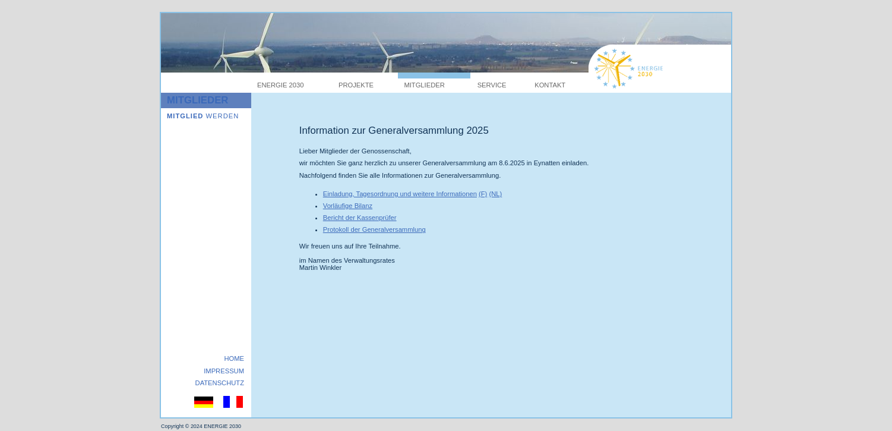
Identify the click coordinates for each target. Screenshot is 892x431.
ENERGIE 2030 (280, 85)
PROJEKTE (356, 85)
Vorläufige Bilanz (347, 205)
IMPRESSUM (224, 371)
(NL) (495, 193)
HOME (234, 358)
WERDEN (203, 115)
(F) (483, 193)
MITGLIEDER (424, 85)
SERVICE (492, 85)
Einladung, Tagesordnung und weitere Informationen (400, 193)
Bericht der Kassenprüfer (360, 217)
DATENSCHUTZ (219, 382)
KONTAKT (549, 85)
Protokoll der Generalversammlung (374, 229)
